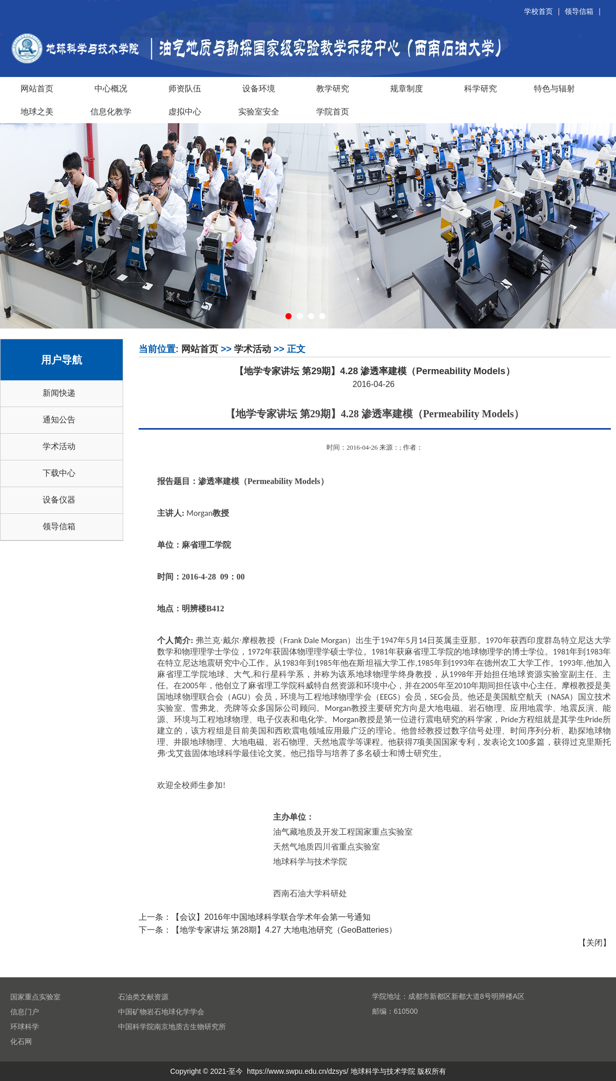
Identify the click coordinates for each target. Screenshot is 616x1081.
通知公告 (59, 419)
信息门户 (24, 1012)
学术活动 (59, 446)
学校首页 (538, 11)
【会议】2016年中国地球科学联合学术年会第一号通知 (271, 917)
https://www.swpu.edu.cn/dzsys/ (298, 1071)
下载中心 (59, 473)
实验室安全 (258, 111)
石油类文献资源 (143, 997)
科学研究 (480, 88)
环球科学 (24, 1026)
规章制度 (406, 88)
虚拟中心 (184, 111)
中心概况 (110, 88)
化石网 (21, 1041)
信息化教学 (110, 111)
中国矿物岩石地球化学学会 (161, 1012)
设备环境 (258, 88)
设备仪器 (59, 499)
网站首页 (37, 88)
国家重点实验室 (35, 997)
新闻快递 (59, 393)
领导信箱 (579, 11)
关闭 (594, 942)
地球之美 (37, 111)
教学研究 (332, 88)
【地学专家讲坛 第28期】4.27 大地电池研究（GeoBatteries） (284, 929)
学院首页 (332, 111)
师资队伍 (184, 88)
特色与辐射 (554, 88)
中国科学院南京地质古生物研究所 (172, 1026)
